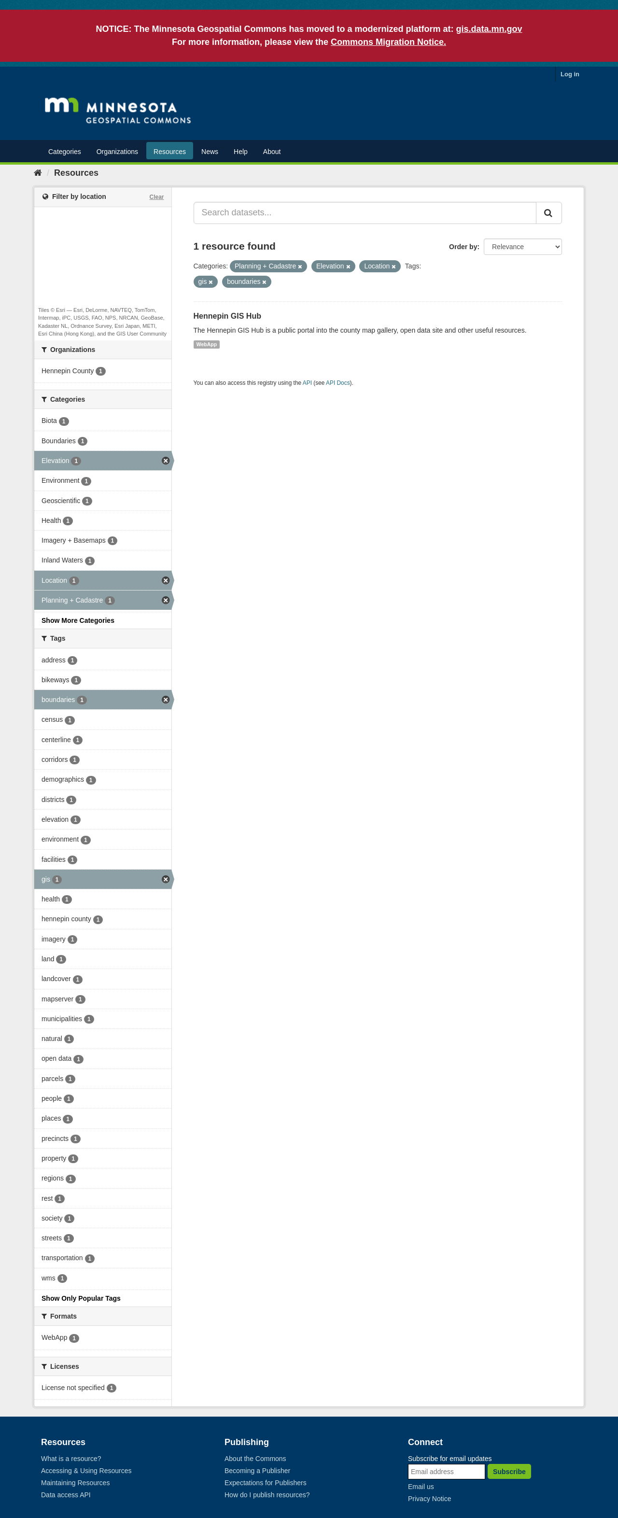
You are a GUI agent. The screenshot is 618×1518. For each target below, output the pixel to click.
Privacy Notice (429, 1499)
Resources (170, 151)
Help (241, 151)
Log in (570, 74)
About (272, 151)
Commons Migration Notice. (388, 42)
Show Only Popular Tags (81, 1298)
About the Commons (255, 1458)
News (209, 151)
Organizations (117, 151)
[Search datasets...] (365, 213)
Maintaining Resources (75, 1483)
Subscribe (509, 1472)
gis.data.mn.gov (489, 29)
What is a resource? (71, 1458)
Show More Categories (78, 620)
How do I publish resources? (267, 1495)
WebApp (207, 344)
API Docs (338, 383)
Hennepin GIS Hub (227, 316)
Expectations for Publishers (266, 1483)
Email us (421, 1486)
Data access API (66, 1495)
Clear (156, 197)
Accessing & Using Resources (86, 1471)
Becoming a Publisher (257, 1471)
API (307, 383)
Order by (463, 247)
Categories (64, 151)
